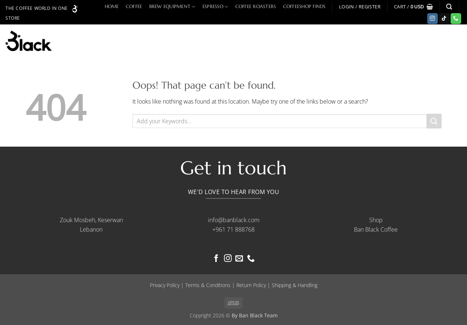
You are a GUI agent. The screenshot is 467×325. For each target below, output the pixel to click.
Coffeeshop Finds (304, 6)
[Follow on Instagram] (432, 18)
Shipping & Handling (294, 285)
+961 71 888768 (233, 229)
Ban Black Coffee (376, 229)
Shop (376, 220)
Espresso (215, 6)
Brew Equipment (172, 6)
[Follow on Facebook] (216, 259)
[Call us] (456, 18)
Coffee (134, 6)
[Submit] (434, 121)
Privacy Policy (165, 285)
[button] (360, 7)
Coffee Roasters (255, 6)
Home (112, 6)
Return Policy (251, 285)
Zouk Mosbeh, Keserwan (91, 220)
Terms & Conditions (208, 285)
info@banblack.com (233, 220)
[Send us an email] (239, 259)
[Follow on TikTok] (444, 18)
